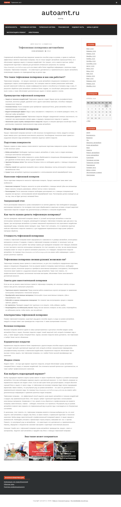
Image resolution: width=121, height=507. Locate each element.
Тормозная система (47, 27)
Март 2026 (90, 49)
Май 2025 (89, 73)
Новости (89, 150)
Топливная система (28, 27)
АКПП (88, 132)
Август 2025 (90, 66)
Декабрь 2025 (91, 56)
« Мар (88, 121)
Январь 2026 (90, 53)
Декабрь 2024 (91, 86)
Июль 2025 (90, 68)
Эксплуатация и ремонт (16, 32)
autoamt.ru (60, 14)
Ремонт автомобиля (92, 152)
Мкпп (88, 148)
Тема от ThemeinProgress (61, 501)
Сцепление (90, 157)
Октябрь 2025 (91, 61)
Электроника (33, 32)
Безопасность (11, 27)
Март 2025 (90, 78)
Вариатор (89, 138)
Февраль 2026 (91, 51)
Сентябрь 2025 (91, 63)
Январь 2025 (90, 83)
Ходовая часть (78, 27)
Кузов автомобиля (37, 51)
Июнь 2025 (90, 71)
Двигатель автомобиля (93, 142)
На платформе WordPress (79, 501)
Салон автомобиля (92, 155)
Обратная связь (9, 484)
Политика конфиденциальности (14, 487)
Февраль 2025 (91, 81)
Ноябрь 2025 (90, 58)
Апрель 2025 (90, 76)
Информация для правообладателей (16, 482)
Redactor (38, 44)
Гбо (87, 140)
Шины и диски (92, 27)
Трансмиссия (63, 27)
